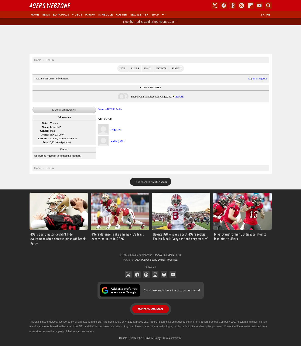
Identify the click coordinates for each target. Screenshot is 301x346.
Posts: (46, 142)
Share (265, 14)
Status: (45, 123)
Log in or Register (257, 78)
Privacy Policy (153, 338)
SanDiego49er (117, 141)
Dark (164, 181)
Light (155, 181)
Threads (146, 274)
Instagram (155, 274)
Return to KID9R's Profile (110, 109)
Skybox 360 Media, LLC (167, 255)
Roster (121, 14)
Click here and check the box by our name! (172, 290)
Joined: (45, 134)
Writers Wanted (150, 309)
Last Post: (43, 138)
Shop (155, 14)
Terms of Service (172, 338)
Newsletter (139, 14)
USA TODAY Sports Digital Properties (156, 259)
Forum (90, 14)
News (46, 14)
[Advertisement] (150, 39)
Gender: (44, 130)
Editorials (61, 14)
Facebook (137, 274)
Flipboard (250, 5)
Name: (45, 127)
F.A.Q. (147, 68)
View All (179, 96)
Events (161, 68)
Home (35, 14)
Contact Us (136, 338)
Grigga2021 (116, 129)
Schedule (105, 14)
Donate (123, 338)
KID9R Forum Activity (64, 109)
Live (123, 68)
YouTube (173, 274)
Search (176, 68)
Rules (135, 68)
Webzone (49, 5)
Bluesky (164, 274)
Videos (77, 14)
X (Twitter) (128, 274)
